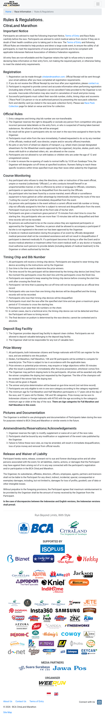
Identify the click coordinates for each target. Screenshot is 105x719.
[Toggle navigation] (98, 4)
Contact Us (20, 701)
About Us (7, 701)
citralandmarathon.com (53, 76)
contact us (93, 83)
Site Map (7, 712)
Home (8, 11)
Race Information (22, 11)
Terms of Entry (72, 35)
